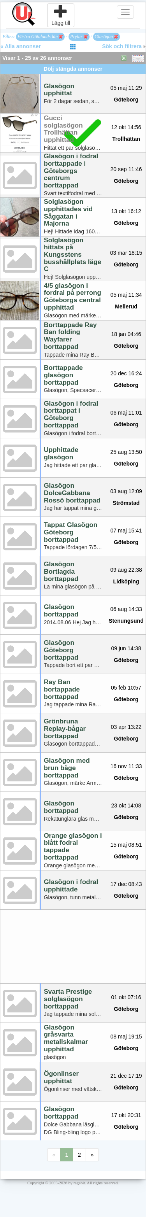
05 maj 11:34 (126, 295)
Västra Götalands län (40, 36)
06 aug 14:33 (126, 609)
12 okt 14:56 (126, 127)
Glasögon (106, 36)
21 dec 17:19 (126, 1076)
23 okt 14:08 (126, 805)
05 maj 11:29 (126, 88)
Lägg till (60, 15)
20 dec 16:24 (126, 373)
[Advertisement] (73, 946)
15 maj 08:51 (126, 845)
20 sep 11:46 (126, 169)
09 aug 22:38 (126, 570)
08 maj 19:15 (126, 1036)
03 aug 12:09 (126, 491)
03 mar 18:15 (126, 253)
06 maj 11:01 (126, 413)
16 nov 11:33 (126, 766)
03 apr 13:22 (126, 727)
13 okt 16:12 (126, 211)
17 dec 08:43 (126, 884)
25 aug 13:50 (126, 452)
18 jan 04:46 (126, 334)
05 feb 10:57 (126, 688)
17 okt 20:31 (126, 1115)
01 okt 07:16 (126, 997)
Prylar (78, 36)
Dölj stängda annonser (73, 69)
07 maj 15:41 (126, 530)
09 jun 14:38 (126, 648)
